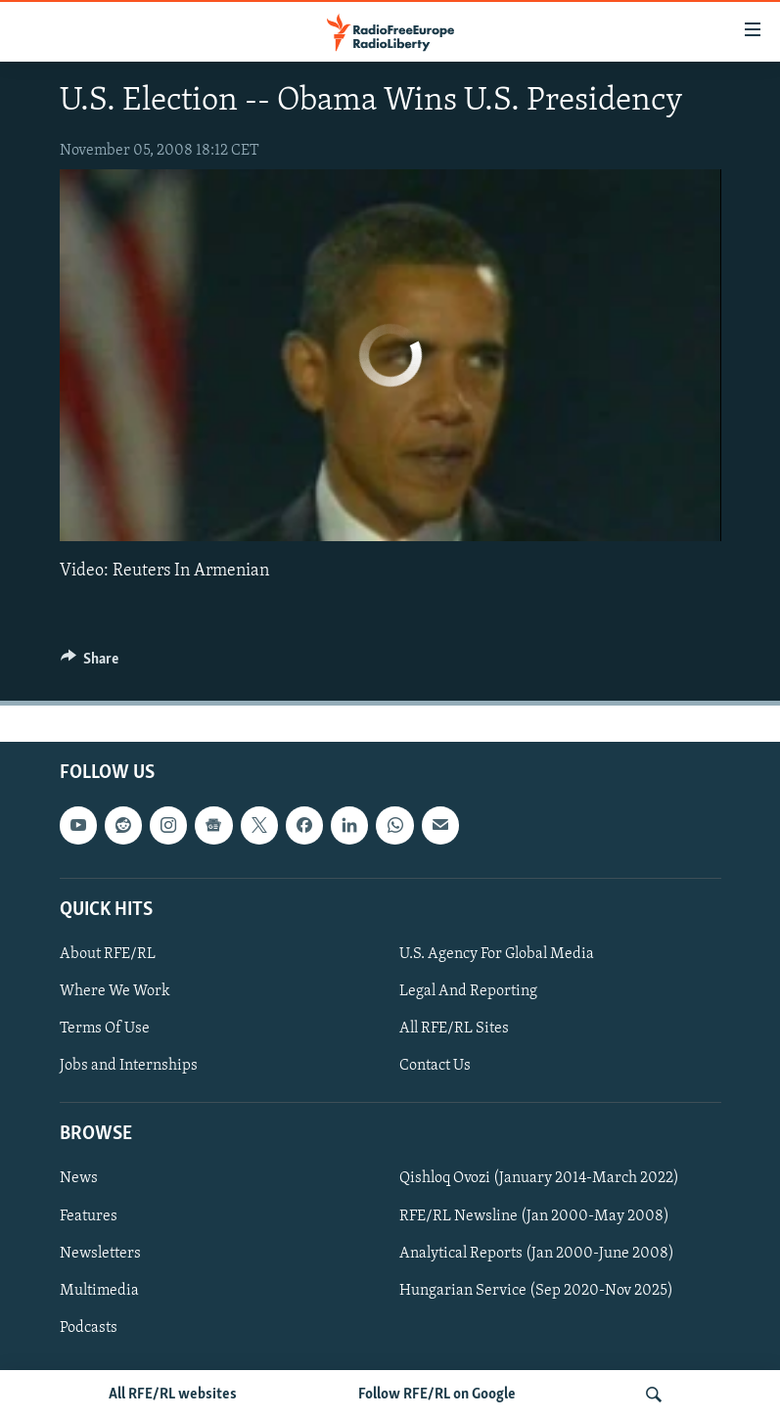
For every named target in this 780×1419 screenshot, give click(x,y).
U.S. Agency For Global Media (496, 953)
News (79, 1178)
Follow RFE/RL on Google (437, 1394)
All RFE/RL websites (173, 1394)
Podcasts (88, 1327)
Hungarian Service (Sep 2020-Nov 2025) (536, 1290)
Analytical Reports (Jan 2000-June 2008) (536, 1252)
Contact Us (435, 1066)
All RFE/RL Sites (454, 1028)
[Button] (90, 663)
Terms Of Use (105, 1028)
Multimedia (99, 1290)
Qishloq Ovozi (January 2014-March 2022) (539, 1178)
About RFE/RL (108, 953)
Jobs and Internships (129, 1066)
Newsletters (100, 1252)
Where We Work (115, 991)
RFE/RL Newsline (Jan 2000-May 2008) (534, 1215)
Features (88, 1215)
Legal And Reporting (468, 991)
